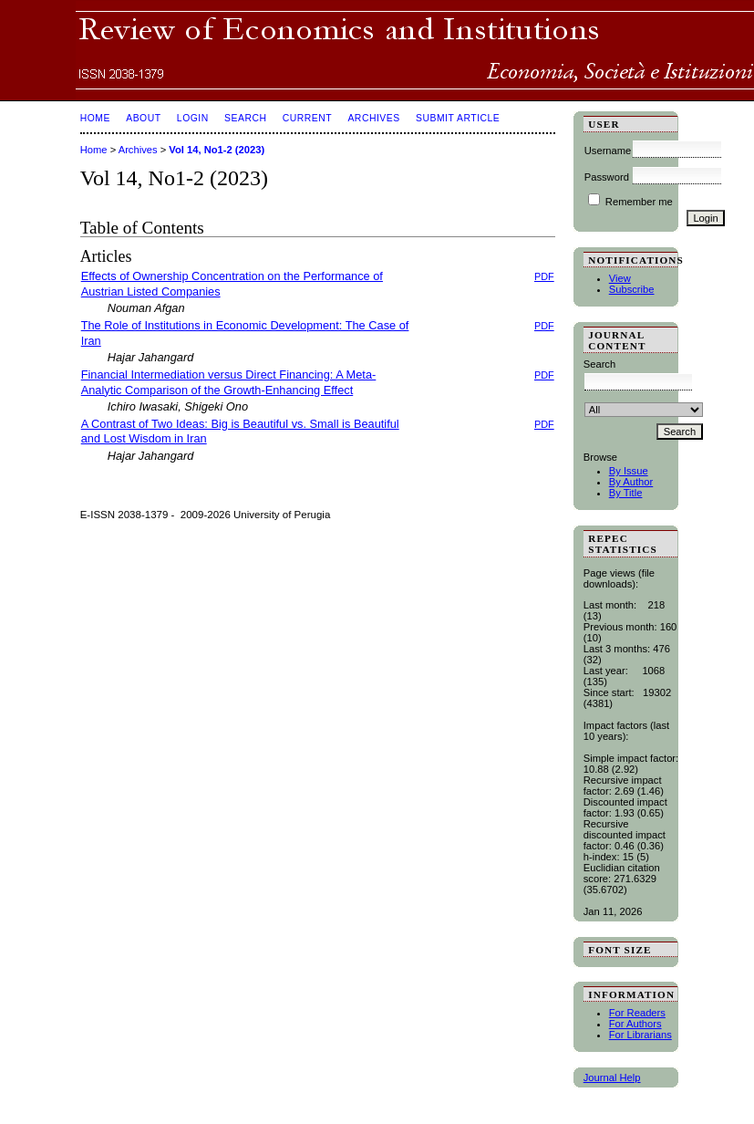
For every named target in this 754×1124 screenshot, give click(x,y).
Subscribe (632, 289)
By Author (631, 481)
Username (608, 150)
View (620, 278)
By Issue (628, 470)
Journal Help (612, 1077)
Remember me (639, 201)
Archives (373, 118)
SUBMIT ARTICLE (458, 118)
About (143, 118)
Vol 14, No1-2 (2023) (216, 149)
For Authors (635, 1023)
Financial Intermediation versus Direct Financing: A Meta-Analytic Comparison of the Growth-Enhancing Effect (229, 382)
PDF (544, 276)
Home (95, 118)
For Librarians (640, 1034)
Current (307, 118)
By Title (626, 492)
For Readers (637, 1012)
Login (193, 118)
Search (245, 118)
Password (606, 177)
